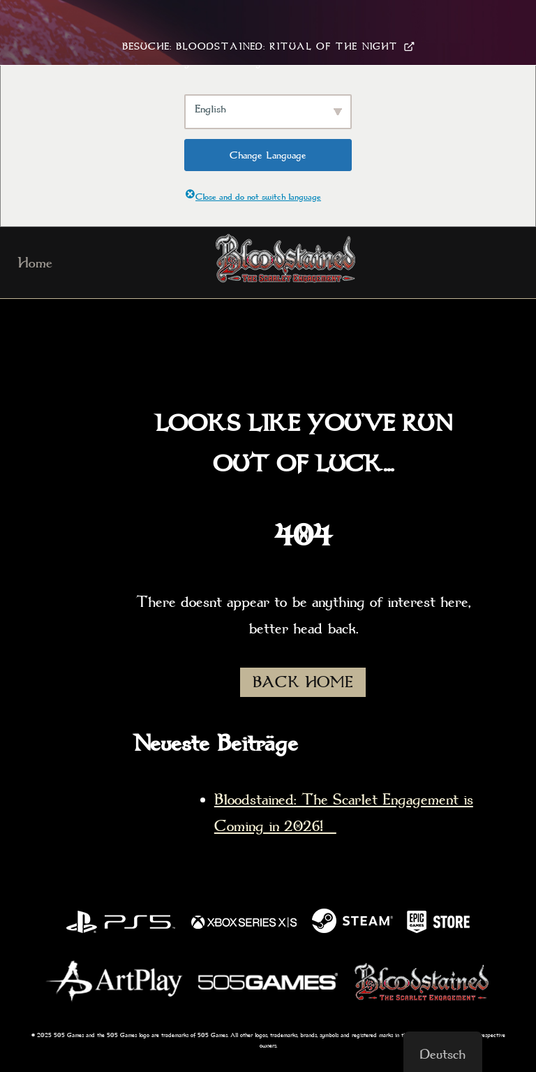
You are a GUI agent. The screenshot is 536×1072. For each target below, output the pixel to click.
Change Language (268, 155)
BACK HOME (303, 682)
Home (34, 262)
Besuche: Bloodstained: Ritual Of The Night (268, 46)
